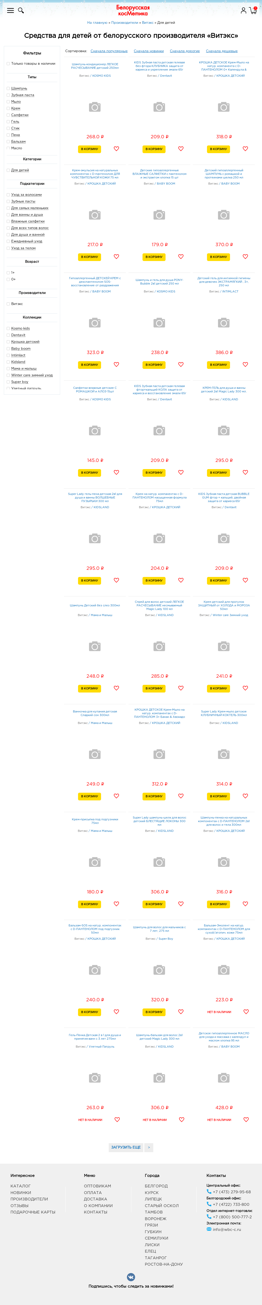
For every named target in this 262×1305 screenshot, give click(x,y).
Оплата (93, 1193)
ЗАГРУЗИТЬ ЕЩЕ (126, 1147)
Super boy (19, 382)
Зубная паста (22, 95)
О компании (98, 1206)
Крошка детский (25, 342)
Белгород (156, 1186)
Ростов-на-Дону (164, 1264)
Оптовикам (97, 1186)
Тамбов (154, 1212)
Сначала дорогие (185, 51)
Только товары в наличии (31, 63)
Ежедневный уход (26, 241)
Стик (15, 128)
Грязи (151, 1225)
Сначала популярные (109, 51)
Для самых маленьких (29, 208)
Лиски (152, 1245)
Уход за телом (23, 248)
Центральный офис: (223, 1185)
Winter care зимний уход (32, 375)
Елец (150, 1251)
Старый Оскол (162, 1206)
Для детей (20, 170)
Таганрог (156, 1258)
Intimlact (18, 355)
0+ (11, 279)
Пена (15, 135)
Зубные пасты (23, 201)
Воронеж (155, 1219)
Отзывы (19, 1206)
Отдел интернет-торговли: (229, 1211)
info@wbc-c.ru (223, 1229)
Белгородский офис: (223, 1198)
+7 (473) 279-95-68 (228, 1192)
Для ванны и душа (27, 214)
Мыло (16, 101)
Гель (15, 121)
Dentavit (18, 335)
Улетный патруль (26, 388)
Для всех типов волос (30, 228)
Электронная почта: (223, 1223)
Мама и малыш (24, 368)
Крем (15, 108)
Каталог (20, 1186)
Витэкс (15, 303)
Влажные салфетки (28, 221)
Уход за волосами (26, 195)
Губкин (153, 1232)
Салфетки (19, 115)
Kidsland (18, 362)
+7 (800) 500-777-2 (229, 1217)
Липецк (153, 1199)
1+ (11, 272)
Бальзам (18, 141)
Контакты (95, 1212)
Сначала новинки (149, 51)
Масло (16, 148)
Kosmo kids (20, 328)
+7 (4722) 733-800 (227, 1204)
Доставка (95, 1199)
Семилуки (156, 1238)
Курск (152, 1193)
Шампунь (19, 88)
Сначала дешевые (222, 51)
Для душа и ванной (28, 234)
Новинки (20, 1193)
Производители (29, 1199)
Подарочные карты (32, 1212)
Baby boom (20, 348)
